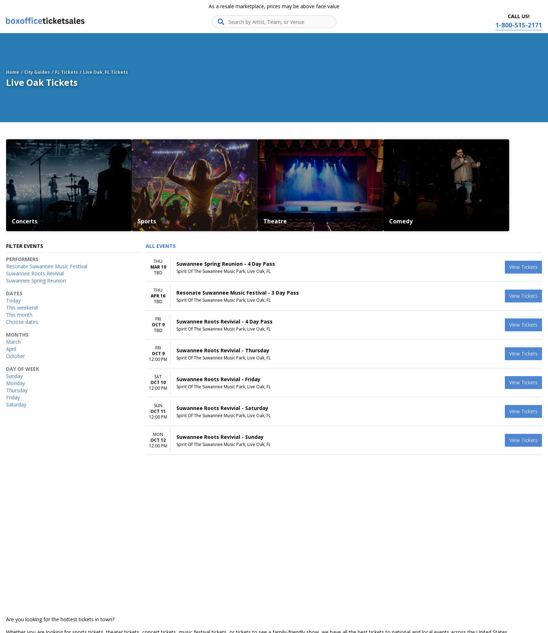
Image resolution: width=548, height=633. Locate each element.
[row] (344, 267)
